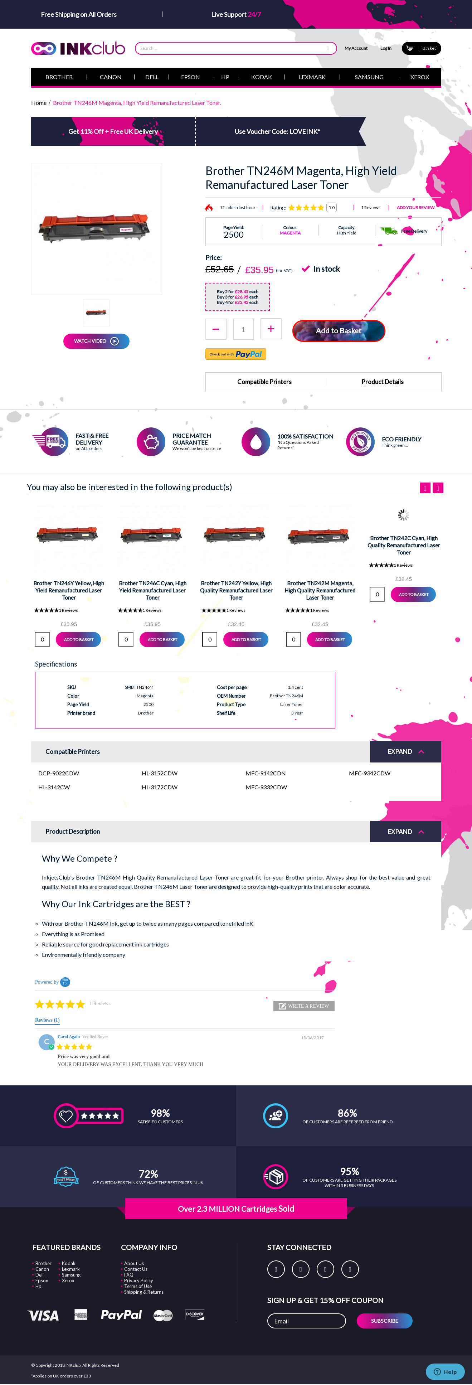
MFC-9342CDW (369, 772)
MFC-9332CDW (266, 786)
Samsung (71, 1274)
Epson (41, 1280)
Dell (39, 1274)
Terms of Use (138, 1285)
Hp (38, 1285)
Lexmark (71, 1268)
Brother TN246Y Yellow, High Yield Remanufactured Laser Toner (68, 589)
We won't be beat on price (196, 447)
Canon (42, 1268)
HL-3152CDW (159, 772)
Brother (43, 1262)
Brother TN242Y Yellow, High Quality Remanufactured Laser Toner (236, 589)
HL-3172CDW (159, 786)
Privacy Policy (138, 1280)
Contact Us (135, 1268)
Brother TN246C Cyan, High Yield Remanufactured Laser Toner (152, 589)
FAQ (128, 1274)
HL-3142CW (54, 786)
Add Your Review (415, 207)
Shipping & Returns (144, 1291)
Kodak (69, 1262)
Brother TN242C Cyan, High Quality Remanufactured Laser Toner (404, 544)
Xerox (68, 1280)
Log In (385, 48)
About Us (134, 1262)
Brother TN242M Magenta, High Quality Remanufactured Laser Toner (319, 589)
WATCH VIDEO (90, 341)
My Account (356, 48)
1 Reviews (370, 207)
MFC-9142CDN (265, 772)
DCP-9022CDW (58, 772)
